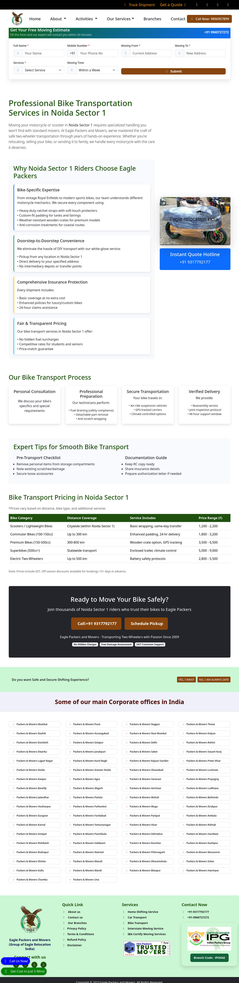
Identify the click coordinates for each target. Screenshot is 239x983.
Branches (152, 18)
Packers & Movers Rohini (198, 743)
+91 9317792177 (195, 263)
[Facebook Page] (197, 5)
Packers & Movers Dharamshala (146, 862)
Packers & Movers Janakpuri (87, 753)
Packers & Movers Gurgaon (30, 817)
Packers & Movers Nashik (29, 734)
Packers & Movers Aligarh (86, 789)
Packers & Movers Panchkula (88, 835)
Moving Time (75, 63)
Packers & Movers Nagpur (142, 725)
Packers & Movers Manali (86, 862)
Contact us (72, 918)
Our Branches (74, 924)
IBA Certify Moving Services (144, 935)
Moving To (183, 45)
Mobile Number (78, 45)
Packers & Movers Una (84, 880)
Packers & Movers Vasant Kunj (202, 753)
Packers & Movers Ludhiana (200, 789)
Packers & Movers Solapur (86, 743)
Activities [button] (85, 18)
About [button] (56, 18)
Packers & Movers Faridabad (87, 817)
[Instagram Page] (207, 5)
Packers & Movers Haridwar (200, 835)
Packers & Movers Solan (198, 862)
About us (71, 913)
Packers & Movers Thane (198, 725)
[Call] (15, 960)
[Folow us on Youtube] (43, 966)
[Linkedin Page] (228, 5)
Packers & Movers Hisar (141, 826)
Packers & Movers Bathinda (200, 798)
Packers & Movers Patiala (86, 798)
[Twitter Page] (218, 5)
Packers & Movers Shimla (29, 862)
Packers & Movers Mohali (142, 798)
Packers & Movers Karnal (28, 826)
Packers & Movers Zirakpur (200, 807)
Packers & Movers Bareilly (29, 789)
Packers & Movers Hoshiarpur (31, 807)
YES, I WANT (186, 681)
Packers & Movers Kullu (28, 871)
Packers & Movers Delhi (141, 743)
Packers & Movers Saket (141, 753)
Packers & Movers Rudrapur (30, 853)
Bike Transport (135, 924)
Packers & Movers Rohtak (199, 826)
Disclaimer (72, 946)
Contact (178, 18)
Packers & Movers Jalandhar (30, 798)
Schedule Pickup (147, 624)
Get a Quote (173, 4)
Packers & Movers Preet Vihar (201, 762)
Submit (173, 71)
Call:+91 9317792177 (96, 624)
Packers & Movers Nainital (86, 853)
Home (35, 18)
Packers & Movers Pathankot (88, 807)
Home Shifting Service (140, 913)
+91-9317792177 (195, 913)
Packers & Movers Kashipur (200, 844)
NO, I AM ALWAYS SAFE (214, 681)
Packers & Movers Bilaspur (143, 871)
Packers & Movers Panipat (142, 817)
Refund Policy (74, 941)
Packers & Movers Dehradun (144, 835)
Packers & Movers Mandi (85, 871)
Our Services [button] (119, 18)
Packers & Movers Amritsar (143, 789)
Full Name (21, 45)
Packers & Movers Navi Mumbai (146, 734)
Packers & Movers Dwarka (29, 753)
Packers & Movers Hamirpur (200, 871)
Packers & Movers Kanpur (29, 780)
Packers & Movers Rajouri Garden (147, 762)
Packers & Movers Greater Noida (90, 771)
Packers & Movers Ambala (199, 817)
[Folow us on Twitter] (25, 966)
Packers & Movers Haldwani (87, 844)
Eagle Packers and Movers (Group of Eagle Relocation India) (30, 945)
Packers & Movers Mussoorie (201, 853)
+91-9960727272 (195, 918)
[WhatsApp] (24, 971)
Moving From (130, 45)
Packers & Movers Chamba (29, 880)
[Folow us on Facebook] (16, 966)
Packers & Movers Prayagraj (200, 780)
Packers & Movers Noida (28, 771)
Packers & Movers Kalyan (199, 734)
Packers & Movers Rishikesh (30, 844)
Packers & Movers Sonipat (29, 835)
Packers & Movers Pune (85, 725)
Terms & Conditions (78, 935)
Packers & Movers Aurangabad (89, 734)
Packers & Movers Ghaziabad (144, 771)
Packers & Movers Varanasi (143, 780)
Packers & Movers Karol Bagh (88, 762)
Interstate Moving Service (143, 930)
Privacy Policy (74, 930)
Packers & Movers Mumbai (29, 725)
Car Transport (134, 918)
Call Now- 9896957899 (209, 19)
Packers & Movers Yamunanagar (90, 826)
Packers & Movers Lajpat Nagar (32, 762)
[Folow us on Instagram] (34, 966)
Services (20, 63)
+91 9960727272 (213, 32)
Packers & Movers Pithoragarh (145, 853)
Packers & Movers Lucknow (200, 771)
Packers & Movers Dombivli (30, 743)
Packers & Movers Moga (141, 807)
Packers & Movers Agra (84, 780)
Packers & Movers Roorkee (143, 844)
